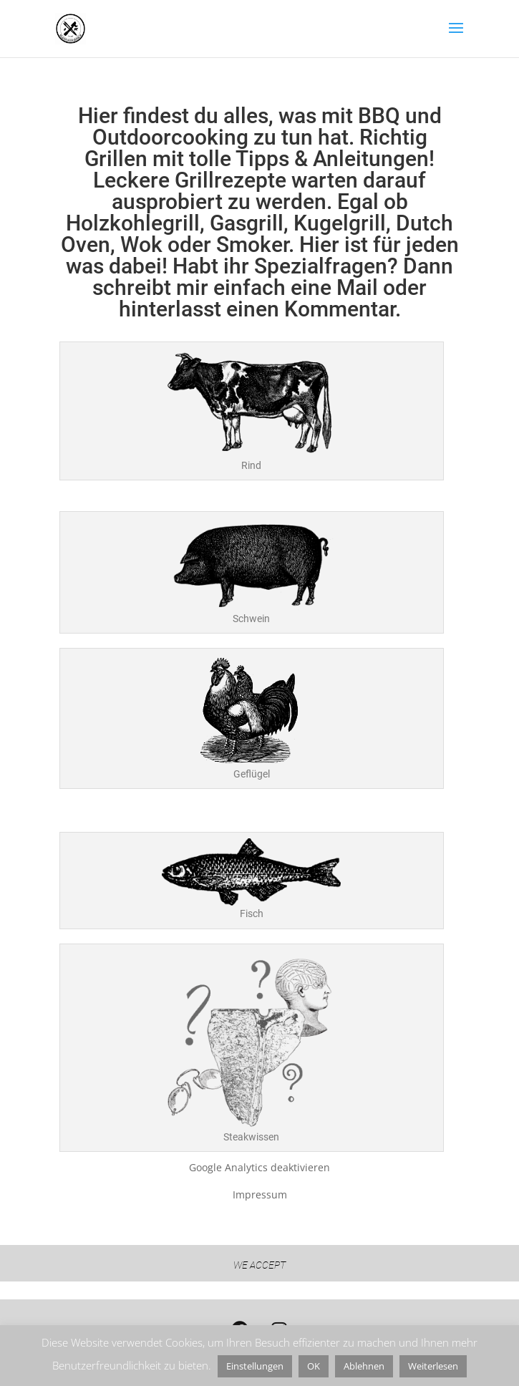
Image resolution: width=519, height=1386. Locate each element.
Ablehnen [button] (364, 1366)
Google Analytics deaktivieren (259, 1167)
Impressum (260, 1194)
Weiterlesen (433, 1366)
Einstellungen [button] (254, 1366)
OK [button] (313, 1366)
